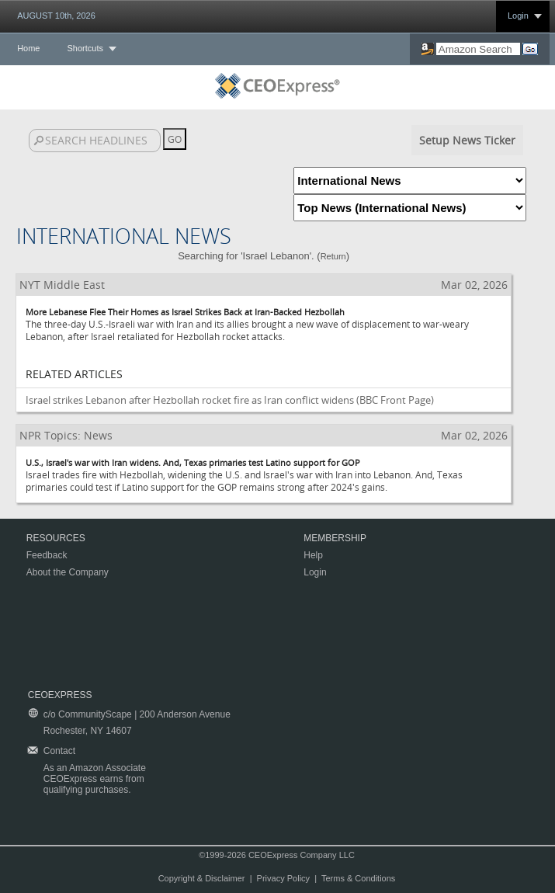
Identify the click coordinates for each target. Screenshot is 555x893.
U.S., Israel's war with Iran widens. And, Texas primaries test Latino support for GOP (193, 462)
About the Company (67, 572)
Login (518, 15)
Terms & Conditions (358, 878)
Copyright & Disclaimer (201, 878)
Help (313, 555)
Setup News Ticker (467, 140)
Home (28, 48)
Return (333, 256)
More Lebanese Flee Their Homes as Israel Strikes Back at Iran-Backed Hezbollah (185, 312)
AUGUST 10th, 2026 (56, 15)
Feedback (47, 555)
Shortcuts (84, 48)
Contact (59, 750)
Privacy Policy (283, 878)
